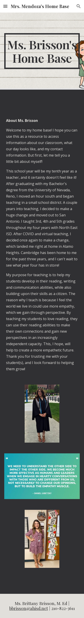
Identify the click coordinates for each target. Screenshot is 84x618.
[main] (42, 51)
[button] (5, 6)
